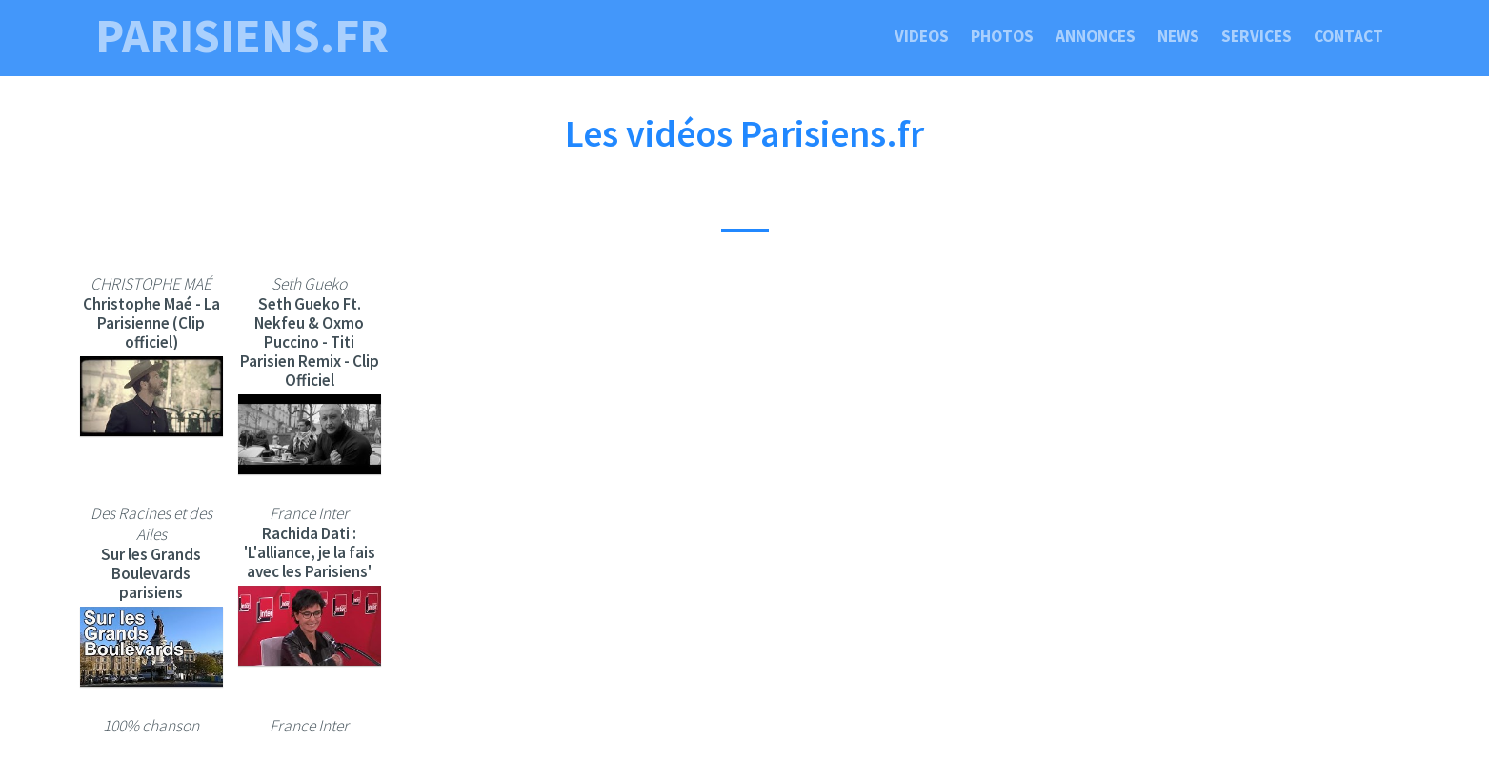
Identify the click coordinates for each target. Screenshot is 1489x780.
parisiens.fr (242, 36)
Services (1256, 36)
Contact (1348, 36)
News (1178, 36)
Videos (922, 36)
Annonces (1096, 36)
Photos (1002, 36)
